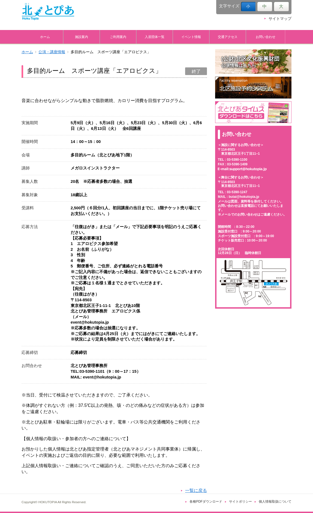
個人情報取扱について (275, 501)
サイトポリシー (240, 501)
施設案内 (81, 36)
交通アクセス (227, 36)
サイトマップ (280, 19)
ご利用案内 (118, 36)
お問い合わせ (265, 36)
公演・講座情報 (51, 52)
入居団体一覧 (154, 36)
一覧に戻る (196, 490)
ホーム (45, 36)
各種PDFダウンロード (205, 501)
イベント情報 (191, 36)
